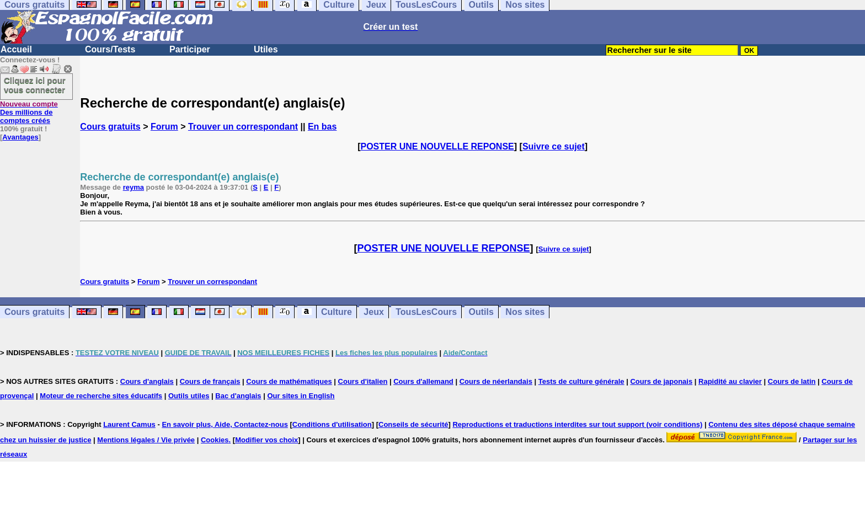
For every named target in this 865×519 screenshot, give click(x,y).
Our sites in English (300, 396)
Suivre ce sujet (553, 146)
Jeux (373, 312)
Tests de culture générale (581, 381)
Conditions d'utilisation (332, 424)
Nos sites (524, 312)
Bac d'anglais (238, 396)
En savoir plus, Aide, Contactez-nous (225, 424)
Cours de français (210, 381)
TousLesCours (426, 312)
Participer (189, 49)
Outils (481, 312)
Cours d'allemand (423, 381)
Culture (336, 312)
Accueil (16, 49)
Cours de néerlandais (496, 381)
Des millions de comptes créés (29, 112)
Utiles (266, 49)
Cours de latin (792, 381)
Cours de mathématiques (289, 381)
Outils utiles (188, 396)
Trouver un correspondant (243, 126)
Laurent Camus (129, 424)
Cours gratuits (110, 126)
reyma (133, 187)
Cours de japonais (661, 381)
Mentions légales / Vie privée (146, 440)
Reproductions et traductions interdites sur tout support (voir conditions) (577, 424)
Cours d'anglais (147, 381)
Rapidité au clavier (730, 381)
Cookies (215, 440)
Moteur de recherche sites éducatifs (101, 396)
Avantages (20, 137)
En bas (322, 126)
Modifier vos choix (266, 440)
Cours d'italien (363, 381)
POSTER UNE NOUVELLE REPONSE (437, 146)
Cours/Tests (110, 49)
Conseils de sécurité (413, 424)
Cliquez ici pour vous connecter (35, 85)
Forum (164, 126)
